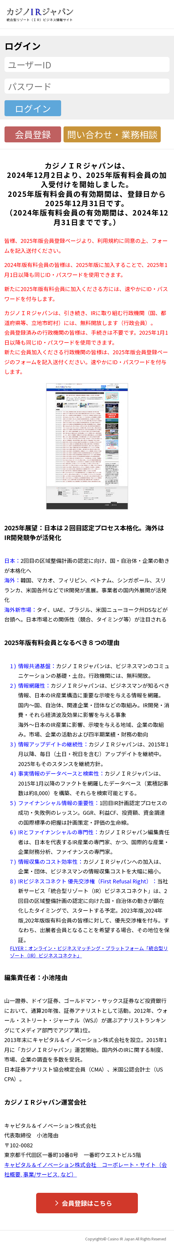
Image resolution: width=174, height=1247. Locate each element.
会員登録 (33, 134)
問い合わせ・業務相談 (112, 134)
